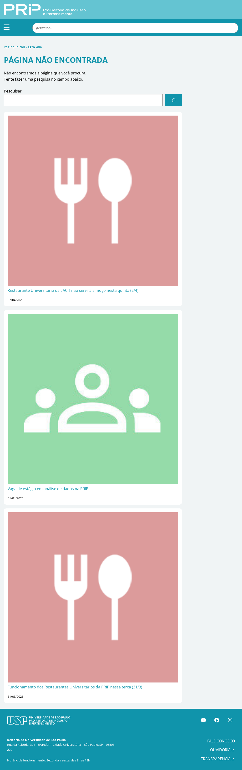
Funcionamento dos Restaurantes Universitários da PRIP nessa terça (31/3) (75, 687)
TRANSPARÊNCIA (216, 758)
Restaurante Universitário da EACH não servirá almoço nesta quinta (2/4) (73, 290)
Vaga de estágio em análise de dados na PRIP (48, 488)
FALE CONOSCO (221, 741)
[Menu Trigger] (6, 27)
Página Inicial (14, 47)
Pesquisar (13, 91)
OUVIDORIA (220, 749)
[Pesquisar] (173, 100)
